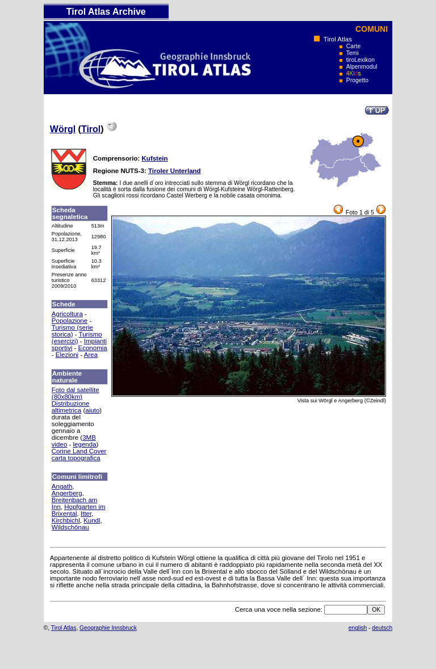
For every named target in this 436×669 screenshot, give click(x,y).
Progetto (357, 80)
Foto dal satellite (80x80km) (75, 393)
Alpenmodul (362, 67)
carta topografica (76, 458)
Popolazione (69, 320)
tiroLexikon (360, 60)
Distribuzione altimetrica (71, 407)
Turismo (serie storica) (72, 331)
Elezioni (67, 354)
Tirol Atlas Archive (106, 11)
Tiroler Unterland (174, 170)
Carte (353, 46)
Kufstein (155, 158)
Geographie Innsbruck (108, 628)
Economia (92, 347)
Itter (86, 513)
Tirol (90, 129)
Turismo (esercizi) (77, 337)
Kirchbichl (66, 520)
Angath (62, 486)
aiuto (92, 410)
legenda (85, 444)
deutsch (382, 628)
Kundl (91, 520)
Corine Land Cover (79, 451)
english (358, 628)
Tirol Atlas (338, 39)
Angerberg (67, 493)
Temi (352, 53)
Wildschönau (70, 527)
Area (91, 354)
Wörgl (63, 129)
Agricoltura (67, 313)
